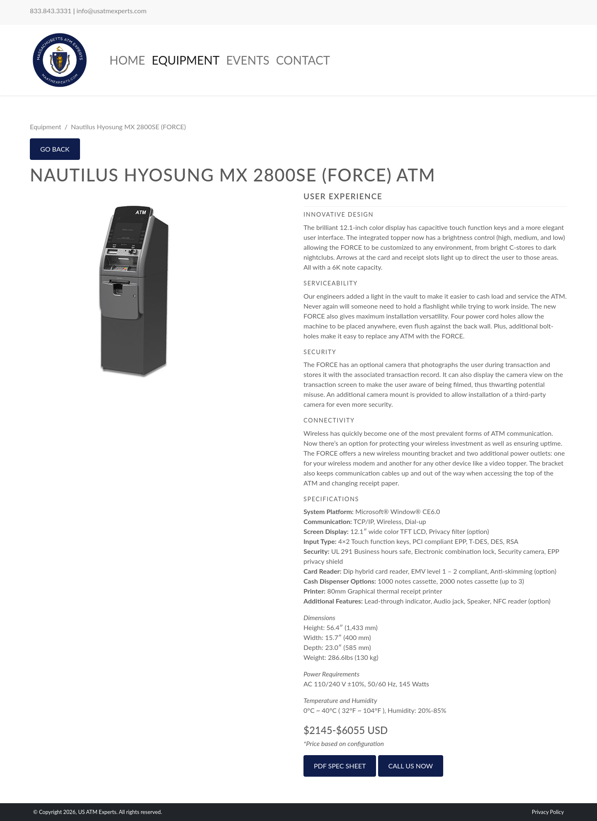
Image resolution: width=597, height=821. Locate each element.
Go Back (55, 149)
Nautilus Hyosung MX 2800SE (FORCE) (128, 126)
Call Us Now (410, 766)
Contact (303, 60)
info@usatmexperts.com (112, 10)
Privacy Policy (548, 812)
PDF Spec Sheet (340, 766)
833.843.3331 (50, 10)
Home (127, 60)
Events (247, 60)
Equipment (185, 60)
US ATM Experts (97, 812)
